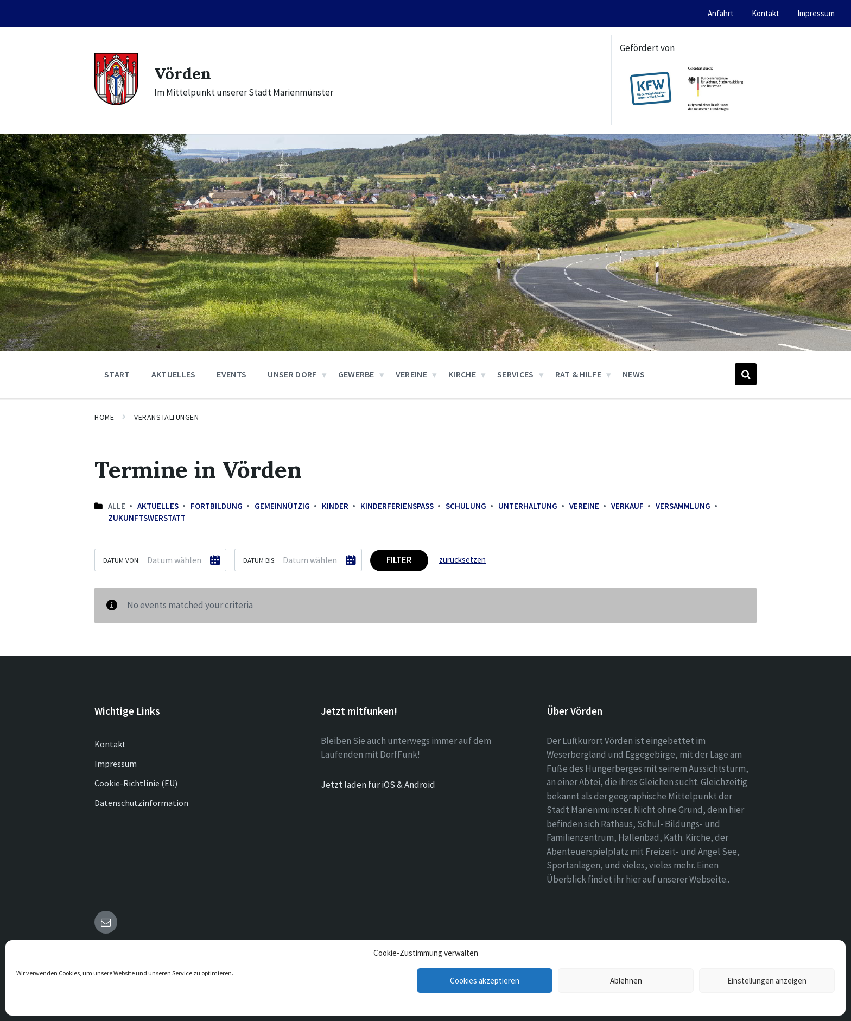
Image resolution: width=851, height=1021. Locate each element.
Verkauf (627, 506)
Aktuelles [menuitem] (173, 374)
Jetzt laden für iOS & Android (378, 785)
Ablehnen (626, 980)
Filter (399, 560)
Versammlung (683, 506)
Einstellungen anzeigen (766, 980)
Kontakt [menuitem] (765, 13)
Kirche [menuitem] (462, 374)
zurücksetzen (462, 559)
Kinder (335, 506)
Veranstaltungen (166, 417)
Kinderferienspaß (397, 506)
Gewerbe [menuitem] (356, 374)
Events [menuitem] (231, 374)
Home (104, 417)
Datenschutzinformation (141, 802)
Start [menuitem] (117, 374)
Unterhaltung (527, 506)
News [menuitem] (634, 374)
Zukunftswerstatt (147, 518)
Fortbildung (216, 506)
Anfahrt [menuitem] (721, 13)
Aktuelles (158, 506)
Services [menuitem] (515, 374)
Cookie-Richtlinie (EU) (135, 783)
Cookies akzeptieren (484, 980)
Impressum (115, 763)
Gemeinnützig (282, 506)
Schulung (466, 506)
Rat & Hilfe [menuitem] (578, 374)
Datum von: (121, 560)
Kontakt (110, 744)
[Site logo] (116, 102)
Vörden (182, 73)
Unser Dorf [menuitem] (292, 374)
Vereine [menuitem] (411, 374)
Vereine (584, 506)
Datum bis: (259, 560)
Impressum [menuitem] (816, 13)
